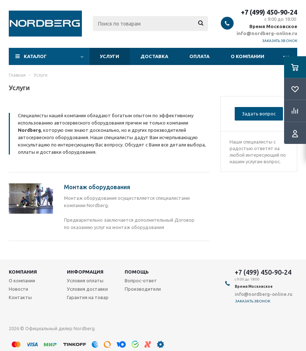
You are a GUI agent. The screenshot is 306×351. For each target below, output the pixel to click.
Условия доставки (87, 288)
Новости (18, 288)
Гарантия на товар (88, 297)
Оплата (199, 56)
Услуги (109, 56)
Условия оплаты (85, 280)
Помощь (137, 271)
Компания (23, 271)
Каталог (35, 56)
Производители (143, 288)
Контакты (20, 297)
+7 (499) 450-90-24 (269, 12)
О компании (247, 56)
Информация (85, 271)
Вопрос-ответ (141, 280)
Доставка (154, 56)
